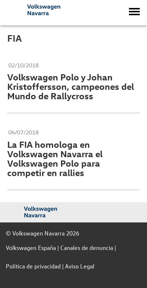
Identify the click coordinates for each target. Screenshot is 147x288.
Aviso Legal (79, 266)
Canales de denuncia (86, 247)
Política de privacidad (33, 266)
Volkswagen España (31, 247)
